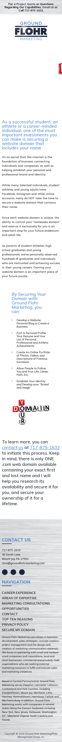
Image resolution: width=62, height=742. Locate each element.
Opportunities (15, 609)
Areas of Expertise (19, 598)
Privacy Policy (15, 624)
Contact (10, 614)
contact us (12, 447)
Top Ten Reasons (17, 619)
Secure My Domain (18, 630)
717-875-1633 (33, 10)
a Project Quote (24, 4)
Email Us (48, 7)
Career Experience (19, 593)
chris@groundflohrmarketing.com (23, 563)
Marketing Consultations (26, 603)
